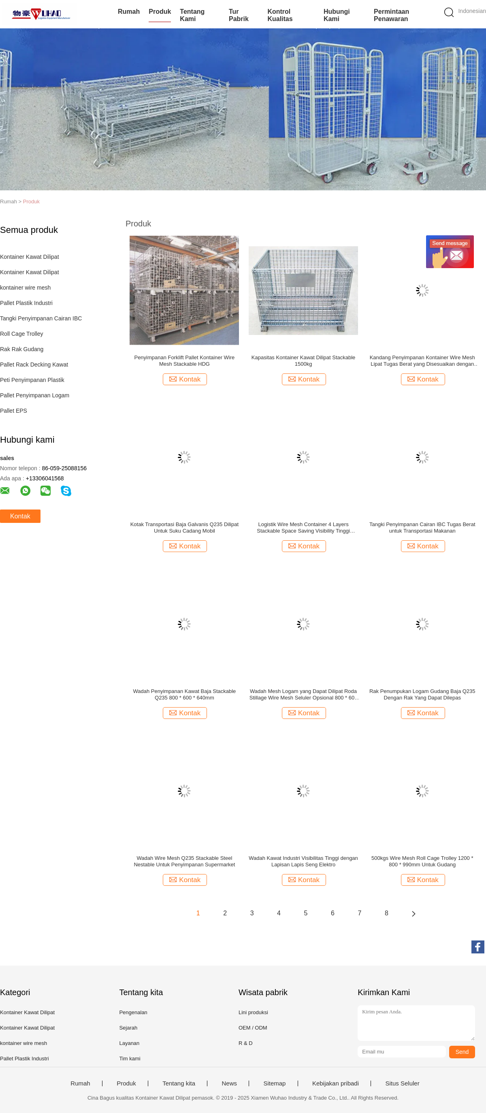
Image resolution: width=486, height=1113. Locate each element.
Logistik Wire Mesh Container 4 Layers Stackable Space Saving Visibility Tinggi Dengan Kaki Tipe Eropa (303, 527)
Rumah (129, 11)
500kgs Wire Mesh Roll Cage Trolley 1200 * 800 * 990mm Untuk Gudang (422, 861)
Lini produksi (253, 1012)
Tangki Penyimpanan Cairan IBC (41, 318)
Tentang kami (192, 15)
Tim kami (129, 1058)
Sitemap (274, 1083)
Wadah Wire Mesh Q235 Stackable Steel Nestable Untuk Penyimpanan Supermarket (184, 861)
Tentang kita (178, 1083)
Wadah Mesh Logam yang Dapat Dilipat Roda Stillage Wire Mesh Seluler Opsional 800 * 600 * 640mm (303, 694)
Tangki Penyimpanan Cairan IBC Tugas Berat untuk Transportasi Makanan (422, 527)
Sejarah (128, 1028)
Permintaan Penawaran (391, 15)
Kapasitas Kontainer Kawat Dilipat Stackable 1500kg (304, 360)
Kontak (20, 516)
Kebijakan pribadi (335, 1083)
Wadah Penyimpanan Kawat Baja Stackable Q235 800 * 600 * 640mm (184, 694)
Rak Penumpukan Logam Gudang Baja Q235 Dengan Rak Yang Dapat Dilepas (422, 694)
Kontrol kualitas (279, 15)
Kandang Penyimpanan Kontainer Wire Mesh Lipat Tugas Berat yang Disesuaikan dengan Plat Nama (422, 360)
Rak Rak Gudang (21, 349)
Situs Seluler (402, 1083)
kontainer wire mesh (25, 287)
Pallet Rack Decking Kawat (34, 364)
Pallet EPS (13, 410)
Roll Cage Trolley (21, 333)
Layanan (129, 1043)
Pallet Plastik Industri (26, 303)
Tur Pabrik (239, 15)
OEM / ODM (253, 1028)
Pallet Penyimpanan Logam (34, 395)
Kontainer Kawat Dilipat (29, 257)
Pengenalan (133, 1012)
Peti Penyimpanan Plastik (32, 380)
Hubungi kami (337, 15)
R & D (246, 1043)
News (229, 1083)
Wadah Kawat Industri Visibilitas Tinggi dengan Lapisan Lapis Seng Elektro (303, 861)
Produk (160, 11)
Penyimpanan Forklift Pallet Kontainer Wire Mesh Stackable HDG (184, 360)
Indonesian (472, 11)
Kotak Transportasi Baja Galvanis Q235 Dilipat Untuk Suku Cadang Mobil (184, 527)
